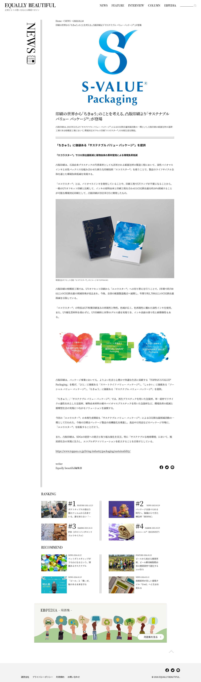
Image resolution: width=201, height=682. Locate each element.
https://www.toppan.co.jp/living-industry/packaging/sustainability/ (93, 451)
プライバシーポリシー (42, 676)
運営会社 (25, 676)
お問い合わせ (74, 676)
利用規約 (60, 676)
